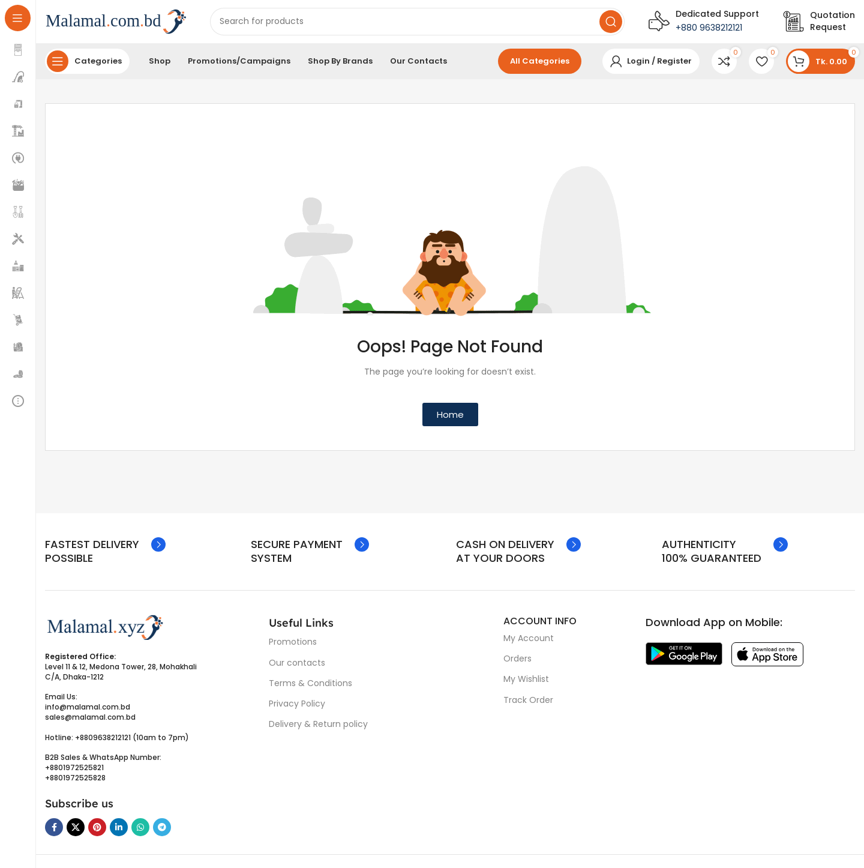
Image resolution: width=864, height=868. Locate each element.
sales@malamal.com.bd (90, 722)
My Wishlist (526, 684)
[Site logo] (115, 23)
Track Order (528, 705)
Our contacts (297, 668)
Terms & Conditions (310, 688)
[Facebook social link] (54, 832)
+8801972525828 (75, 782)
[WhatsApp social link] (140, 832)
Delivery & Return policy (318, 729)
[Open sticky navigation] (87, 66)
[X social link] (76, 832)
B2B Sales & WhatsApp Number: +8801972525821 (103, 767)
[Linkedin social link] (119, 832)
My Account (528, 643)
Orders (517, 663)
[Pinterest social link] (97, 832)
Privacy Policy (297, 708)
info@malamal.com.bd (87, 712)
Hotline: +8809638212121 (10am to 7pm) (117, 742)
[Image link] (105, 631)
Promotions (293, 647)
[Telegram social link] (162, 832)
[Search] (417, 24)
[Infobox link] (819, 23)
